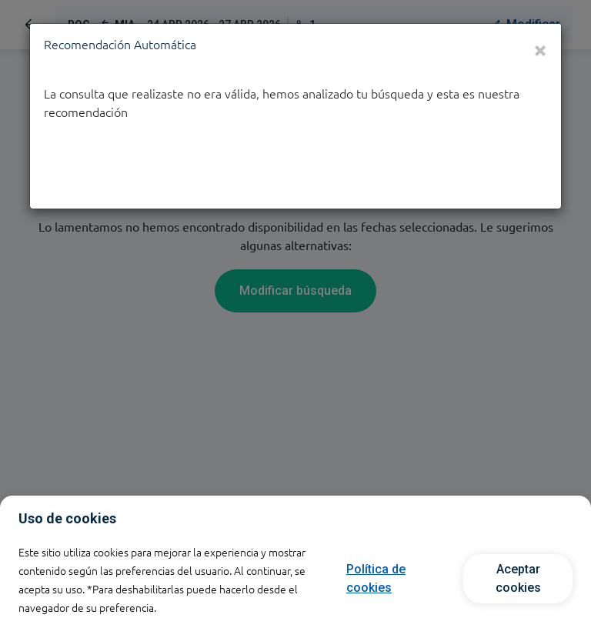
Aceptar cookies (518, 578)
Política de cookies (376, 578)
